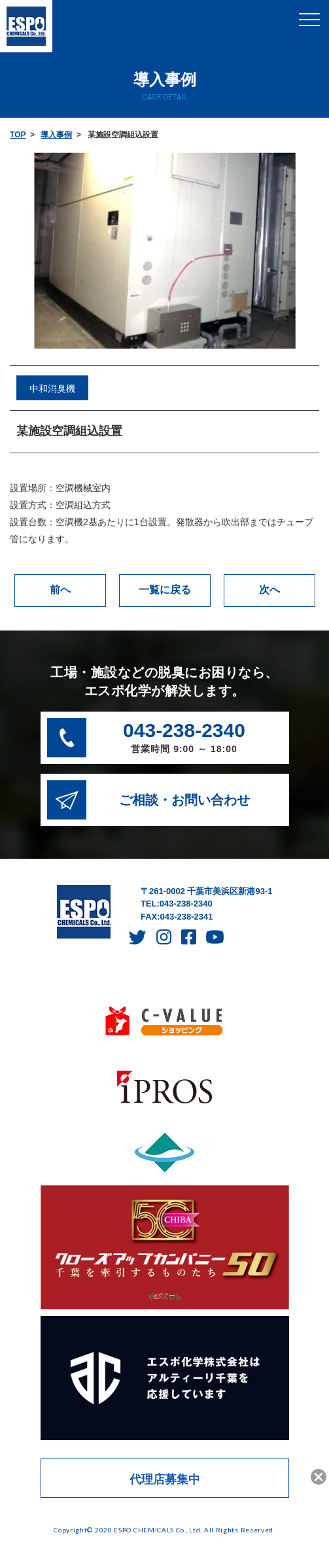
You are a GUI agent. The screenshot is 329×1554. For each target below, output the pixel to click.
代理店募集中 (165, 1479)
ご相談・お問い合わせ (184, 800)
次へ (269, 589)
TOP (18, 134)
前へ (60, 589)
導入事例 (56, 134)
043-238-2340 (184, 738)
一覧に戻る (165, 589)
